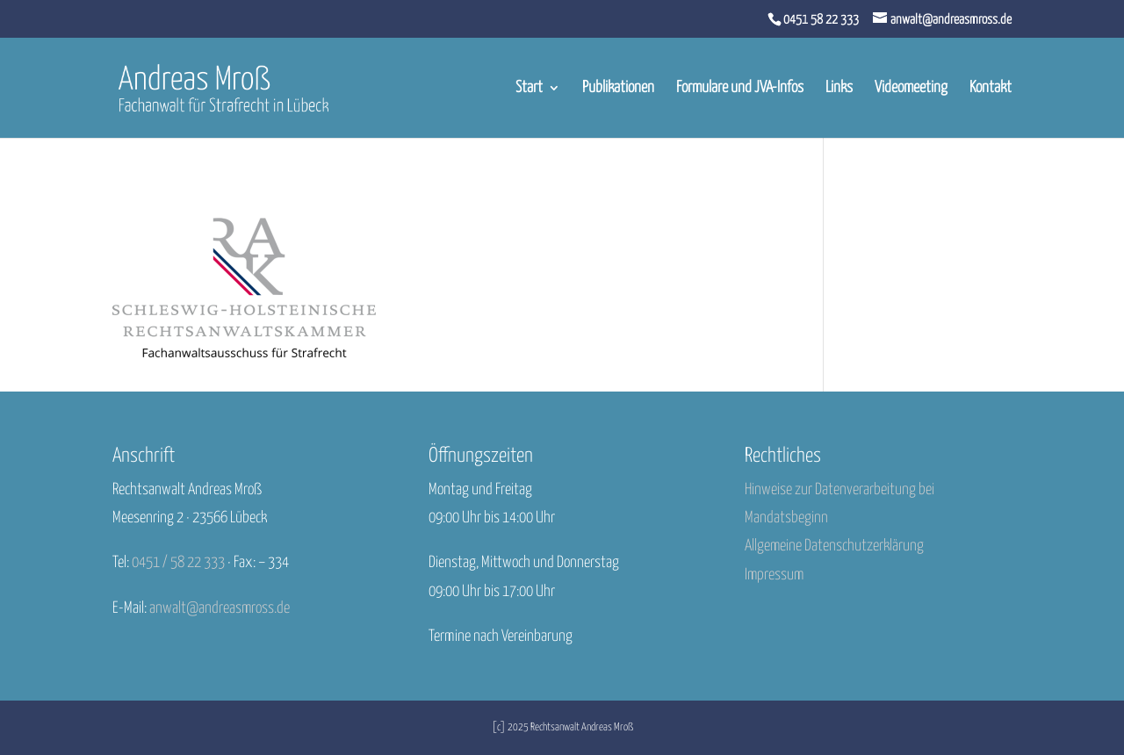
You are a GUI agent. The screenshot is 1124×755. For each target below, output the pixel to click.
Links (839, 89)
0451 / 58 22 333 (178, 563)
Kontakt (990, 89)
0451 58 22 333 (821, 19)
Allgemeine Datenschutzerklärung (834, 546)
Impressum (774, 575)
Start (529, 89)
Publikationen (618, 89)
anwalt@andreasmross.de (219, 608)
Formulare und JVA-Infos (739, 89)
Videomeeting (911, 89)
